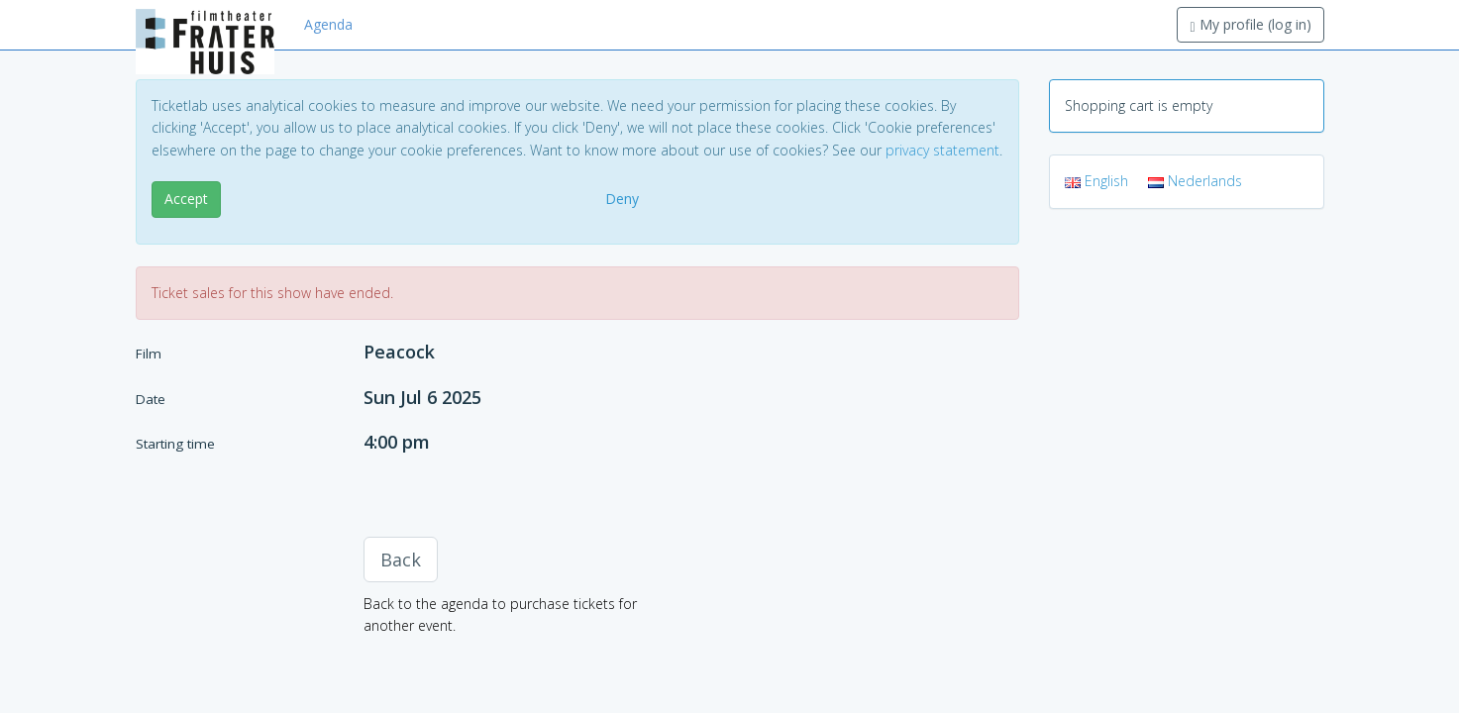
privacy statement (942, 150)
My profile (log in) (1250, 24)
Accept (186, 198)
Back (400, 559)
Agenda (328, 24)
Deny (622, 198)
